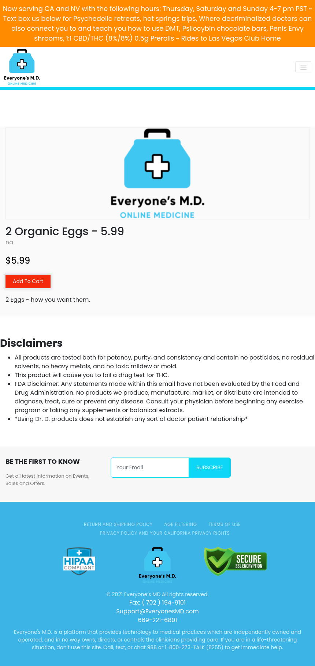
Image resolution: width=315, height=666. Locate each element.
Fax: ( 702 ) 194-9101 (157, 602)
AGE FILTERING (180, 524)
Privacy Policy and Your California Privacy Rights (165, 533)
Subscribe (209, 467)
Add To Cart (28, 281)
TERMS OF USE (224, 524)
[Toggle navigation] (303, 66)
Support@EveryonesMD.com (157, 611)
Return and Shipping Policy (118, 524)
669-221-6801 (157, 620)
